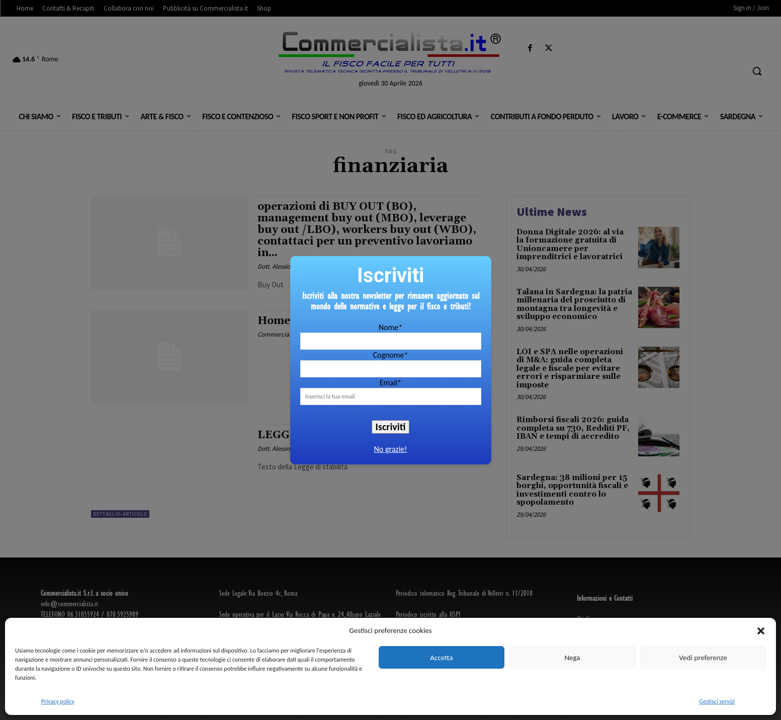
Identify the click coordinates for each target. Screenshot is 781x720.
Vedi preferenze (703, 657)
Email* (391, 382)
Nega (572, 657)
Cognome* (390, 355)
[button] (761, 631)
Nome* (390, 327)
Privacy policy (57, 701)
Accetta (441, 657)
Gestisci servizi (717, 701)
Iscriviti (391, 427)
